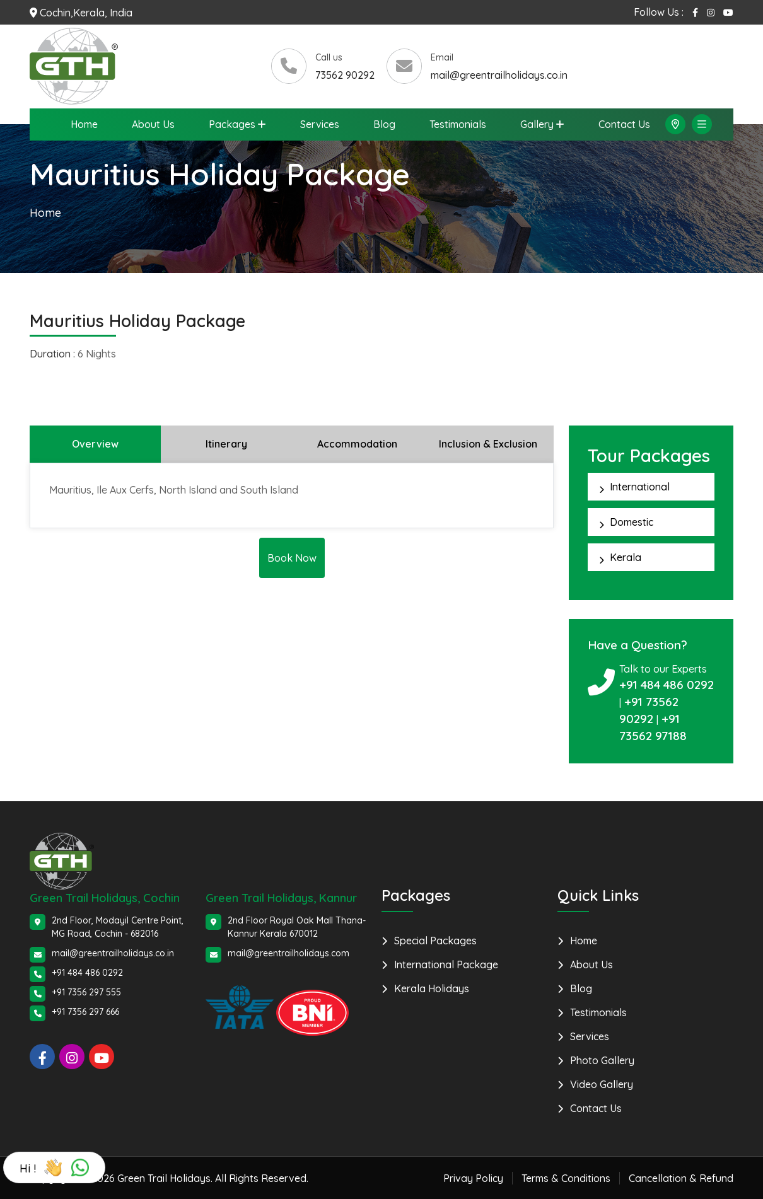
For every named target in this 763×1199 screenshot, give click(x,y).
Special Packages (435, 940)
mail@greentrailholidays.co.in (499, 75)
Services (319, 124)
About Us (153, 124)
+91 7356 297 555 (86, 991)
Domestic (631, 521)
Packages (232, 124)
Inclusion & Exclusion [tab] (488, 443)
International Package (446, 964)
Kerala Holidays (431, 988)
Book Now (292, 557)
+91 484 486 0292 (666, 684)
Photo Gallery (602, 1059)
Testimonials (457, 124)
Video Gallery (601, 1083)
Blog (384, 124)
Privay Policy (473, 1177)
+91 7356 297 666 (85, 1011)
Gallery (537, 124)
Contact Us (624, 124)
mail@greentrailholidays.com (288, 952)
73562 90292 (345, 75)
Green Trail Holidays (164, 1177)
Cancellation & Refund (681, 1177)
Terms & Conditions (565, 1177)
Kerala (625, 556)
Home (84, 124)
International (640, 486)
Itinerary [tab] (226, 443)
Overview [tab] (95, 443)
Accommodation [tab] (357, 443)
